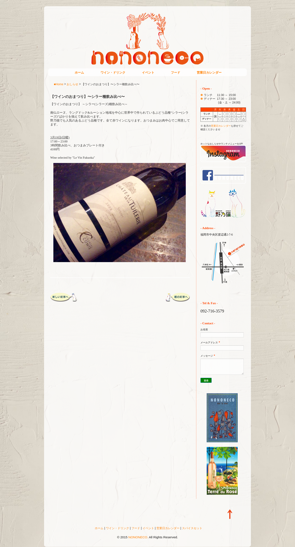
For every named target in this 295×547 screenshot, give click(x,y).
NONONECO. (138, 537)
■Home (59, 84)
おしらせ (72, 84)
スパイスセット (192, 528)
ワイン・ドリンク (113, 72)
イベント (148, 72)
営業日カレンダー (209, 72)
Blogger (156, 543)
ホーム (79, 72)
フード (175, 72)
